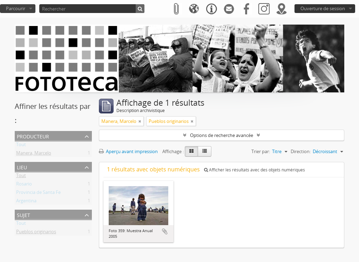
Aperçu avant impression (128, 151)
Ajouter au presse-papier (164, 231)
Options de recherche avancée (221, 135)
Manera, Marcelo (33, 154)
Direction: (301, 151)
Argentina (26, 202)
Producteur (33, 135)
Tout (21, 146)
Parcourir (15, 8)
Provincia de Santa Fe (38, 193)
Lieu (22, 166)
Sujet (23, 214)
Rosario (24, 185)
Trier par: (260, 151)
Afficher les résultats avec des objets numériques (254, 170)
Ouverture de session (322, 8)
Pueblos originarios (36, 233)
